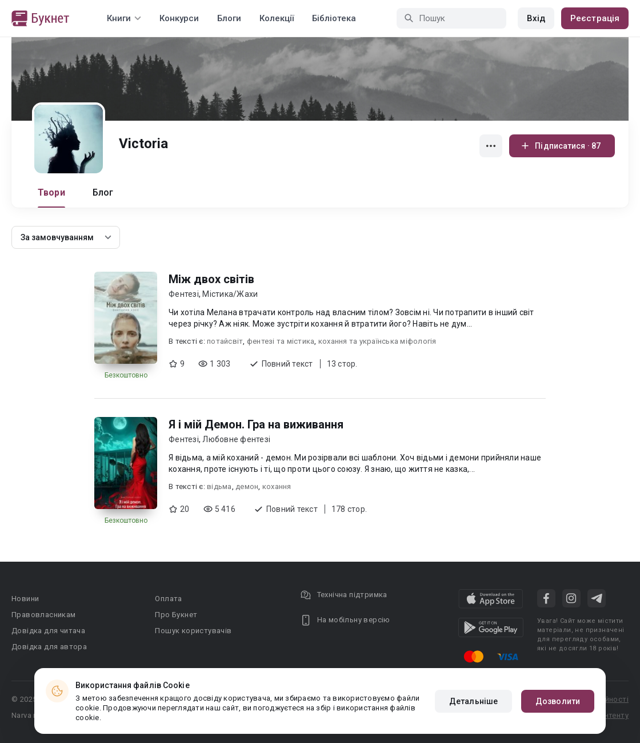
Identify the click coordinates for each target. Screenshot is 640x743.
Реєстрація (594, 18)
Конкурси (179, 18)
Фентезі (184, 294)
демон (246, 486)
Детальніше (473, 701)
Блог (103, 192)
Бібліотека (334, 18)
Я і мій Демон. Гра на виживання (256, 424)
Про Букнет (176, 614)
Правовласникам (43, 614)
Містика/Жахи (230, 294)
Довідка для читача (48, 630)
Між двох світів (211, 279)
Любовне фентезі (236, 439)
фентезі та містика (281, 341)
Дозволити (557, 701)
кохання (276, 486)
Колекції (276, 18)
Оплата (168, 598)
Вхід (536, 18)
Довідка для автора (49, 646)
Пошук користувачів (193, 630)
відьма (219, 486)
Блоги (229, 18)
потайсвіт (225, 341)
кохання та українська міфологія (377, 341)
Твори (51, 192)
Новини (25, 598)
